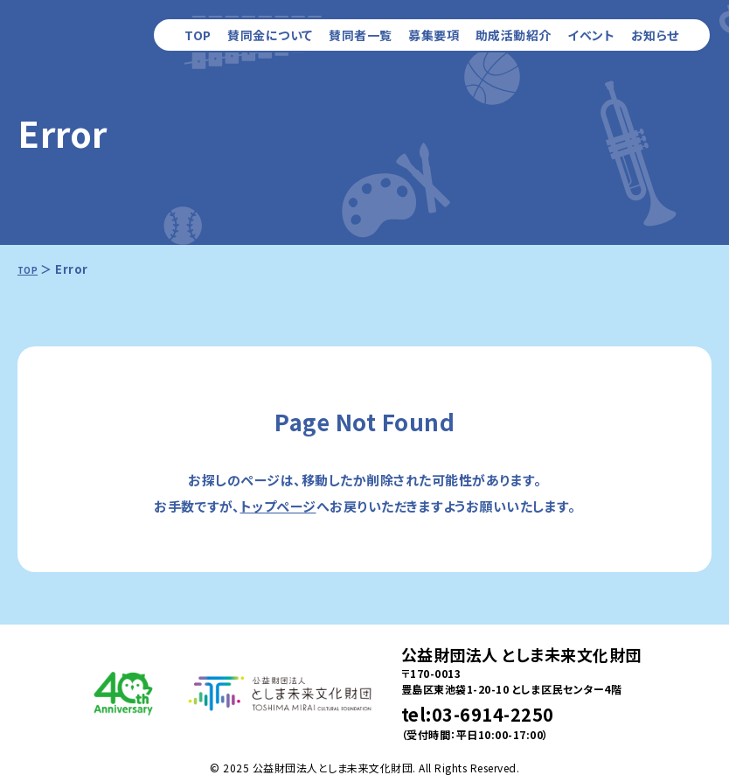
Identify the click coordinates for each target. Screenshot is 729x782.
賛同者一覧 (360, 35)
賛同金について (270, 35)
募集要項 (433, 35)
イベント (590, 35)
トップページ (278, 506)
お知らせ (655, 35)
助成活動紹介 (514, 35)
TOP (198, 35)
